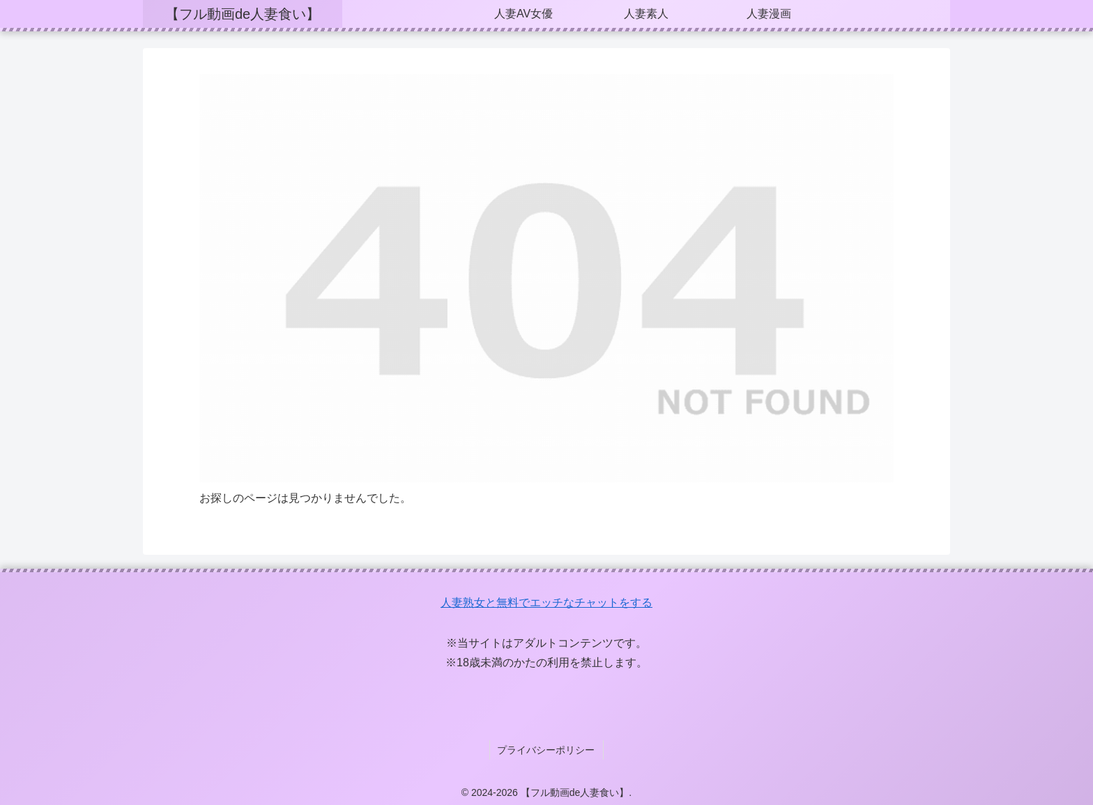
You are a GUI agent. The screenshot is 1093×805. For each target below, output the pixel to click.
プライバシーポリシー (546, 748)
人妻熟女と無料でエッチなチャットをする (546, 602)
